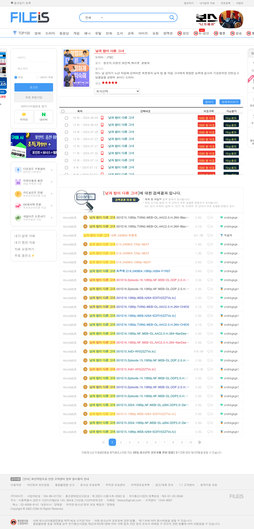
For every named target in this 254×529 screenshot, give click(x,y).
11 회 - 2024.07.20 (85, 153)
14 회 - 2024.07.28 (85, 132)
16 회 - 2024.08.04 (85, 117)
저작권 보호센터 (115, 485)
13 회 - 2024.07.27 (85, 139)
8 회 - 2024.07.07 (85, 174)
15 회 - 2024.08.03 (85, 125)
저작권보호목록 (140, 485)
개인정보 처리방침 (38, 485)
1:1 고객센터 (187, 485)
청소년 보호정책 (90, 485)
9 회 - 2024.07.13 (85, 167)
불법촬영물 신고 (65, 485)
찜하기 (209, 102)
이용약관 (16, 485)
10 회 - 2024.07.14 (85, 160)
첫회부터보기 (230, 102)
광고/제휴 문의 (164, 485)
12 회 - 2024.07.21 (85, 146)
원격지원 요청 (208, 485)
